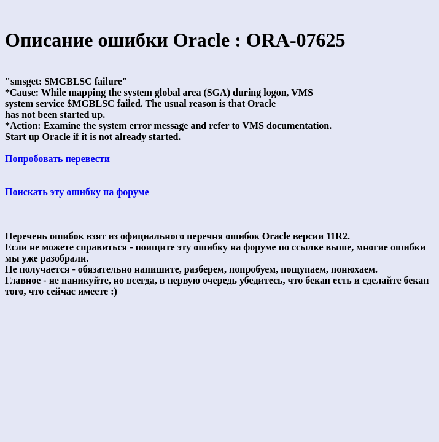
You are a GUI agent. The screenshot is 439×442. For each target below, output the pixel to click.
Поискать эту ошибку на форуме (77, 192)
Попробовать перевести (57, 158)
